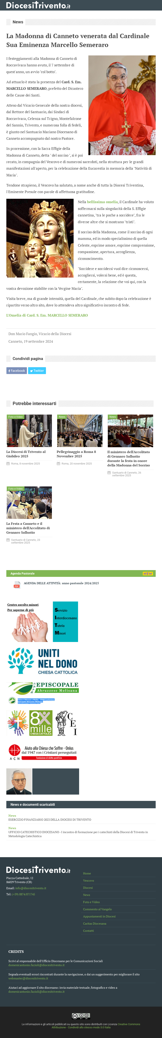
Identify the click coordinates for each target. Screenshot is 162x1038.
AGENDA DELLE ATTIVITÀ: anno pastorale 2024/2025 (61, 583)
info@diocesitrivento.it (30, 888)
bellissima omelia (102, 202)
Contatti (88, 931)
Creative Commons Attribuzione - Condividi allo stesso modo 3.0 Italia (96, 1026)
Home (87, 873)
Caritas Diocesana (94, 923)
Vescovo (88, 880)
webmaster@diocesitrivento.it (28, 978)
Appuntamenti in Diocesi (99, 916)
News (86, 895)
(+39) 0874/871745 (23, 894)
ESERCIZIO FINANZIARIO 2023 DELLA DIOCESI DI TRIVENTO (81, 818)
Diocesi (88, 888)
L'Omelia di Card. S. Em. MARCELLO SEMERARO (47, 315)
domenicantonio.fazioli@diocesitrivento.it (36, 965)
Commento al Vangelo (97, 909)
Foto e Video (91, 902)
